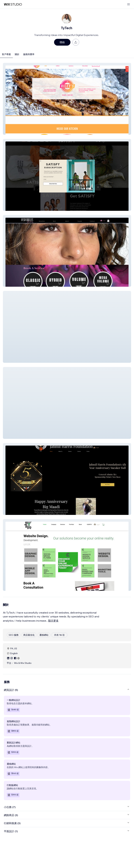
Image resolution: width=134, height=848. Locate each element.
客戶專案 (6, 54)
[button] (67, 99)
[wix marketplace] (13, 4)
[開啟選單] (128, 4)
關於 (17, 54)
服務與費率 (28, 54)
